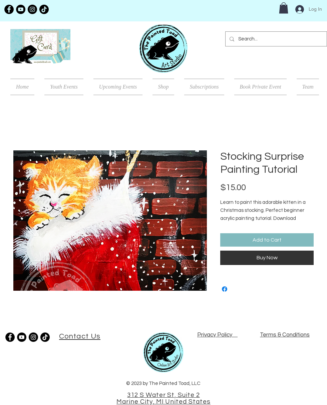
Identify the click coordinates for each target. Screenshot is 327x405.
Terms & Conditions (285, 335)
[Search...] (275, 39)
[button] (283, 7)
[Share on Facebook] (225, 289)
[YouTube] (20, 9)
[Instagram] (32, 9)
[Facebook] (9, 9)
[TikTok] (44, 9)
